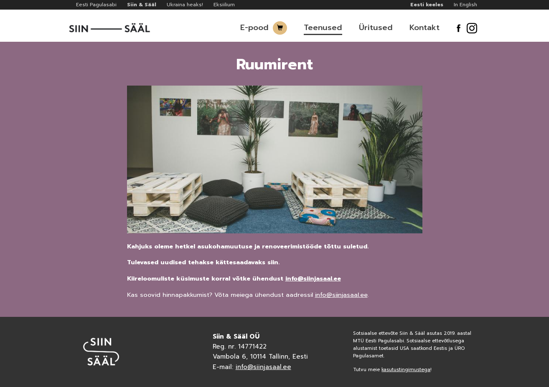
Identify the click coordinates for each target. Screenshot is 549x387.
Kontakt (424, 27)
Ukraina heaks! (185, 4)
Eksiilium (224, 4)
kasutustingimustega (405, 369)
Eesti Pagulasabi (96, 4)
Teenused (323, 27)
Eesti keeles (426, 4)
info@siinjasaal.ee (313, 278)
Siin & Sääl (141, 4)
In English (465, 4)
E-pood (254, 27)
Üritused (376, 27)
